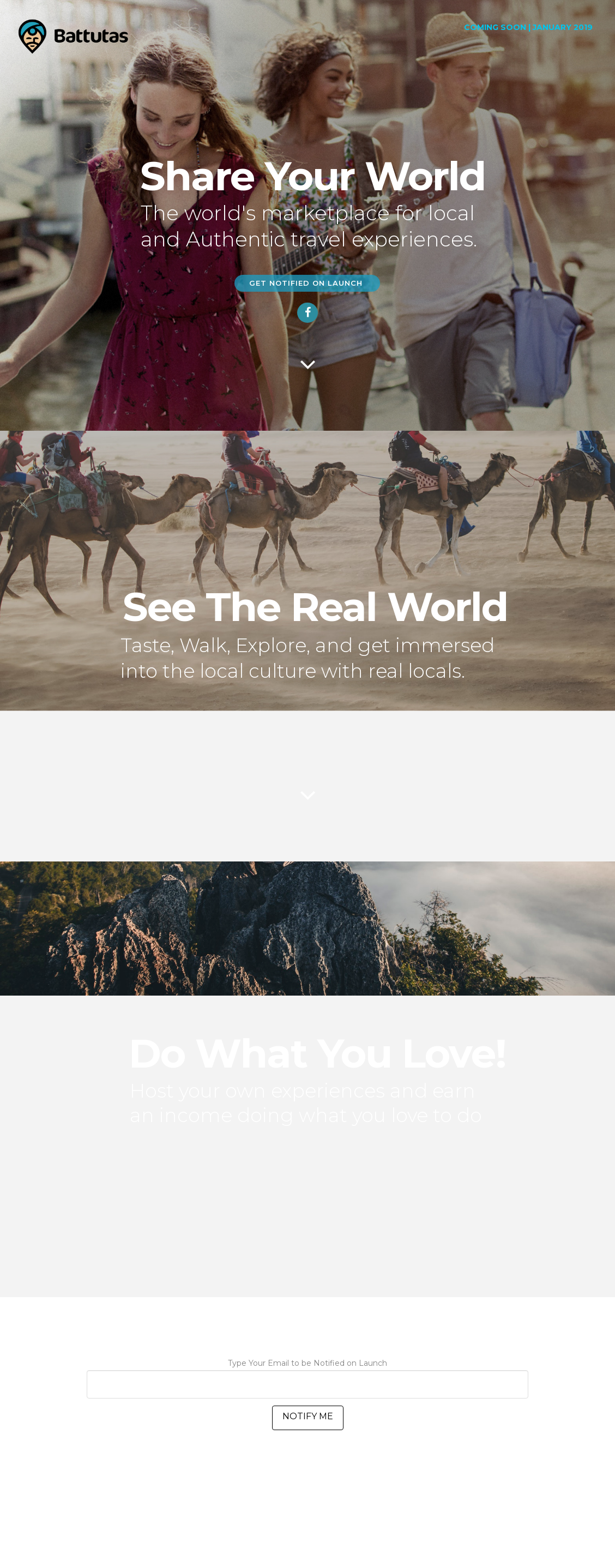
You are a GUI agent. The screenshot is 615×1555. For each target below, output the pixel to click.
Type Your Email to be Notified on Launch (307, 1374)
